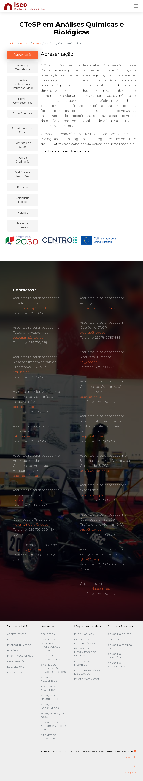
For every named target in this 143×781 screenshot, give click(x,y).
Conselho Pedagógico (116, 656)
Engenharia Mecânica (82, 663)
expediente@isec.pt (96, 495)
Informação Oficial (20, 655)
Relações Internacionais (50, 657)
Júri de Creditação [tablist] (23, 159)
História (12, 650)
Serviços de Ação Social (52, 715)
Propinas (22, 187)
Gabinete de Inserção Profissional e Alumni (50, 645)
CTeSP (37, 43)
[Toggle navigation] (135, 6)
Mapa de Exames (22, 225)
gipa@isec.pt (90, 529)
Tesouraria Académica (48, 688)
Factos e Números (19, 645)
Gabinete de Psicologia (48, 737)
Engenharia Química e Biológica (87, 672)
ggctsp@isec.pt (92, 332)
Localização (15, 666)
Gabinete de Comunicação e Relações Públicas (53, 668)
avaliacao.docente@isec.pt (101, 308)
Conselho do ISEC (119, 634)
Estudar (24, 43)
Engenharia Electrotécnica (84, 641)
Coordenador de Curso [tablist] (22, 130)
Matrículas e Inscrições (23, 174)
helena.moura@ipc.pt (30, 524)
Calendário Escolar (22, 200)
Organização (16, 661)
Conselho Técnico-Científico (120, 647)
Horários (22, 212)
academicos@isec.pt (29, 308)
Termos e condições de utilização (86, 751)
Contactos (14, 672)
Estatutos (14, 639)
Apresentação (17, 634)
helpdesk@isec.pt (94, 436)
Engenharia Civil (85, 634)
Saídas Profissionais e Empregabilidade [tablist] (23, 84)
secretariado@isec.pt (97, 589)
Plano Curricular (22, 113)
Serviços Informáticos (50, 706)
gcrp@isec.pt (23, 407)
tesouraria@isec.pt (28, 337)
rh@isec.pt (88, 362)
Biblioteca (48, 634)
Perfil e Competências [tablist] (22, 100)
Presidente (115, 639)
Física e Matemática (86, 679)
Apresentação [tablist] (23, 54)
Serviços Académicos (49, 679)
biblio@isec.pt (24, 436)
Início (13, 43)
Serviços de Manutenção (49, 697)
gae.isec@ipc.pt (25, 476)
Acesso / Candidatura (22, 67)
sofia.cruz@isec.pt (27, 550)
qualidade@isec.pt (95, 471)
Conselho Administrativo (118, 665)
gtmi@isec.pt (91, 559)
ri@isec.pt (21, 372)
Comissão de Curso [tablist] (22, 145)
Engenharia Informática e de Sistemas (85, 652)
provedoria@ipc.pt (28, 500)
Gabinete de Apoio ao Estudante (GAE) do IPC (53, 726)
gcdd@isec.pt (91, 397)
